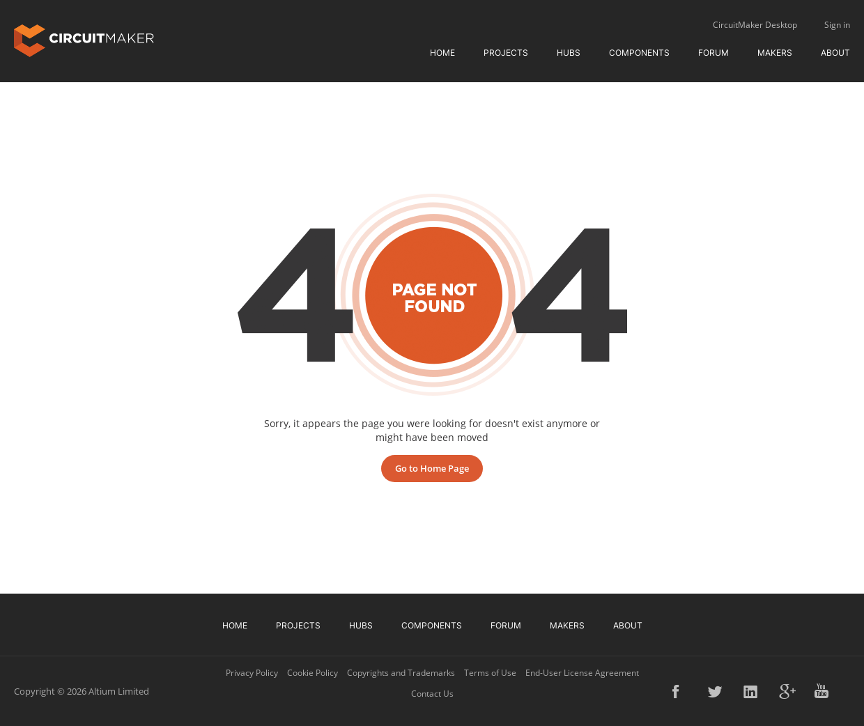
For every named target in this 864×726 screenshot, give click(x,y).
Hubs (568, 53)
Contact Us (432, 694)
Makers (774, 53)
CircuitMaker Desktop (755, 25)
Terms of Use (490, 673)
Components (639, 53)
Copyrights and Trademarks (401, 673)
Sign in (837, 25)
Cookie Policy (312, 673)
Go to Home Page (432, 468)
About (835, 53)
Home (442, 53)
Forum (713, 53)
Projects (506, 53)
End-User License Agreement (582, 673)
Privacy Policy (252, 673)
